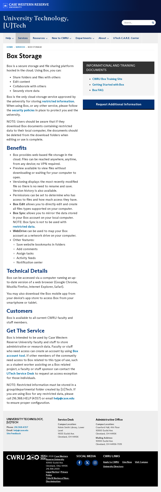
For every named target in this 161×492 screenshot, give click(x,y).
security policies (23, 110)
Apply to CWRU (111, 462)
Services (23, 38)
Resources (41, 38)
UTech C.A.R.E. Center (126, 38)
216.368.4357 (21, 427)
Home (10, 47)
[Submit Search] (153, 22)
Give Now (127, 462)
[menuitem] (9, 38)
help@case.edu (64, 398)
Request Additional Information (118, 104)
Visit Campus (141, 462)
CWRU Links (111, 456)
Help (10, 38)
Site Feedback (14, 433)
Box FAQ (97, 90)
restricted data (24, 226)
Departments (86, 38)
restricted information (58, 101)
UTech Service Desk (20, 373)
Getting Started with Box (108, 84)
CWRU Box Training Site (107, 79)
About (105, 38)
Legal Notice (52, 471)
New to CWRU (62, 38)
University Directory (113, 466)
